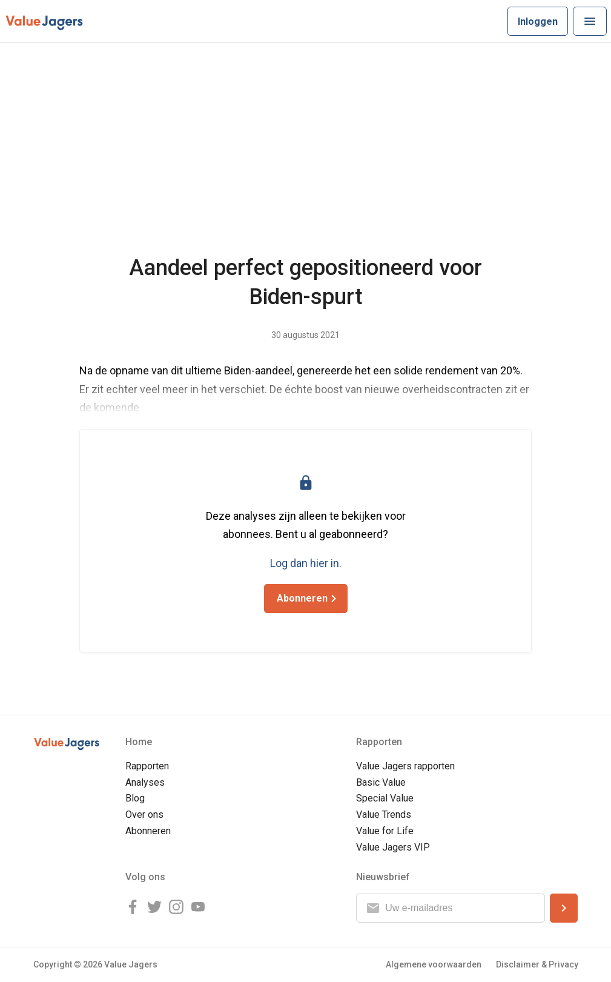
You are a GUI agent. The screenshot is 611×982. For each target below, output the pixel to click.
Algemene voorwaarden (433, 964)
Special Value (385, 798)
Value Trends (383, 814)
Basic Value (381, 782)
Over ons (144, 814)
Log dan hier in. (306, 563)
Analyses (145, 782)
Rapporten (147, 766)
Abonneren (148, 831)
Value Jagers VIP (393, 847)
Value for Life (385, 831)
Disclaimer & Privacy (537, 964)
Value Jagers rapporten (405, 766)
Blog (135, 798)
